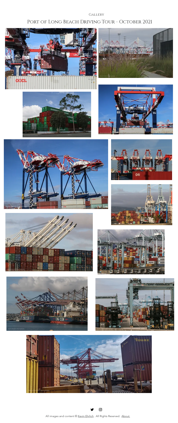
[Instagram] (100, 409)
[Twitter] (92, 409)
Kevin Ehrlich (86, 416)
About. (126, 416)
